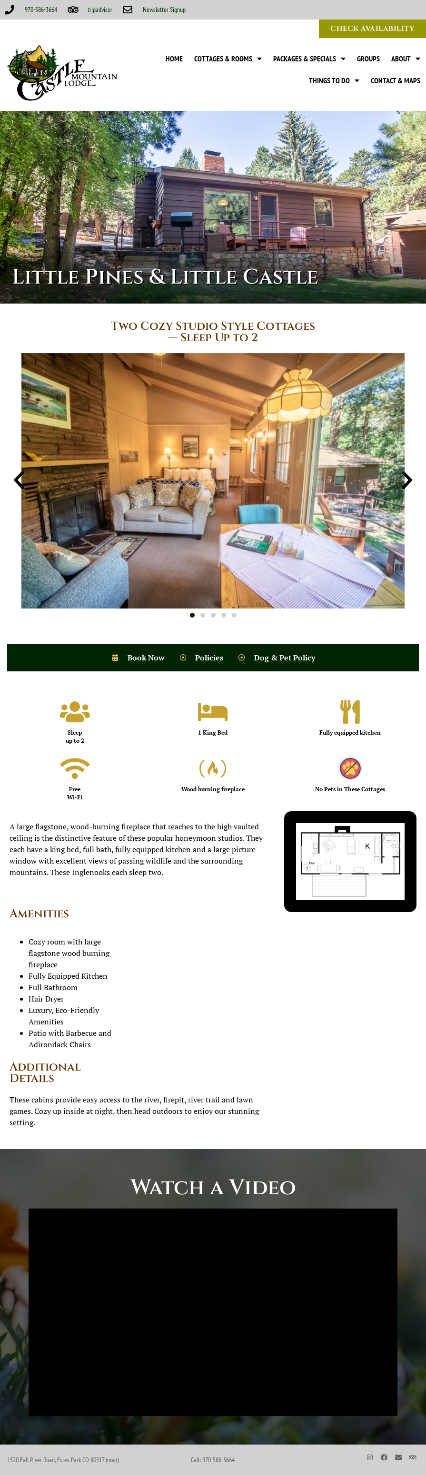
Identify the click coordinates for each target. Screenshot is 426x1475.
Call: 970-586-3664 (213, 1459)
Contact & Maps (395, 80)
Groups (368, 58)
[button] (19, 480)
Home (174, 58)
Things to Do (334, 80)
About (405, 58)
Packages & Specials (309, 58)
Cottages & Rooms (228, 58)
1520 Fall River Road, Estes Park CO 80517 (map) (63, 1459)
